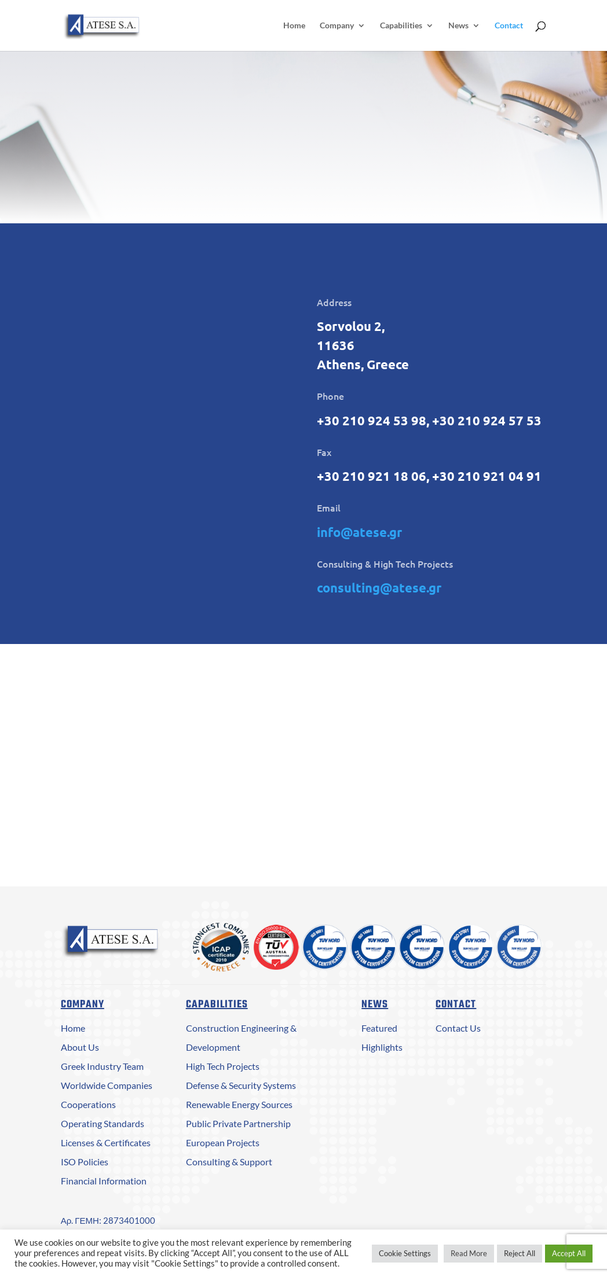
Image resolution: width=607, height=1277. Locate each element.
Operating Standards (102, 1123)
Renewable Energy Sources (239, 1104)
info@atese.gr (359, 532)
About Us (80, 1047)
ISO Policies (84, 1161)
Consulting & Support (229, 1161)
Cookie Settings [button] (405, 1253)
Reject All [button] (519, 1253)
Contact (509, 25)
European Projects (222, 1142)
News (458, 25)
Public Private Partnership (238, 1123)
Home (294, 25)
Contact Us (458, 1027)
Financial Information (104, 1180)
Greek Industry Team (102, 1066)
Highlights (382, 1047)
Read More (469, 1253)
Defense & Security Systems (241, 1085)
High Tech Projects (222, 1066)
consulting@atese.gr (379, 587)
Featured (379, 1027)
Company (337, 25)
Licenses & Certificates (106, 1142)
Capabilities (401, 25)
